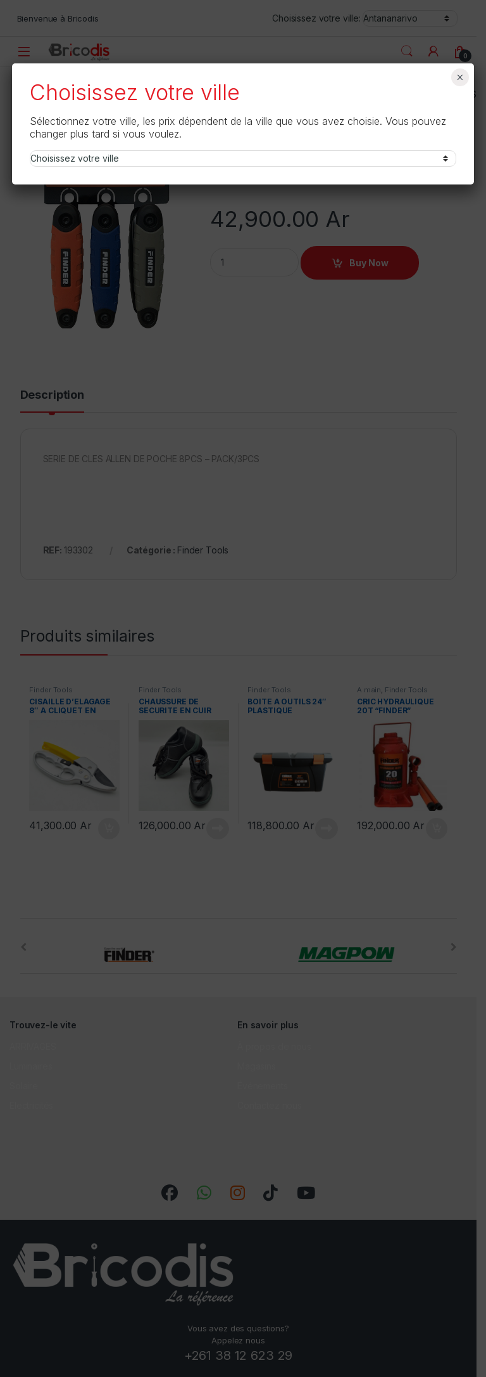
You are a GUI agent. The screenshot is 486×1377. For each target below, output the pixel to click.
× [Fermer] (459, 77)
